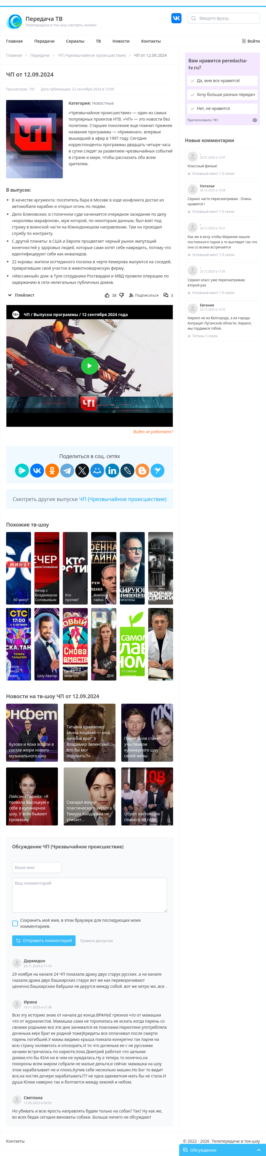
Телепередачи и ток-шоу (236, 1141)
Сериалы (75, 41)
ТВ (98, 41)
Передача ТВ (44, 19)
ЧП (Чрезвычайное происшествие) (92, 55)
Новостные (103, 103)
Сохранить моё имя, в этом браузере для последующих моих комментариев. (80, 923)
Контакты (151, 41)
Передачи (44, 41)
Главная (14, 41)
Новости (121, 41)
